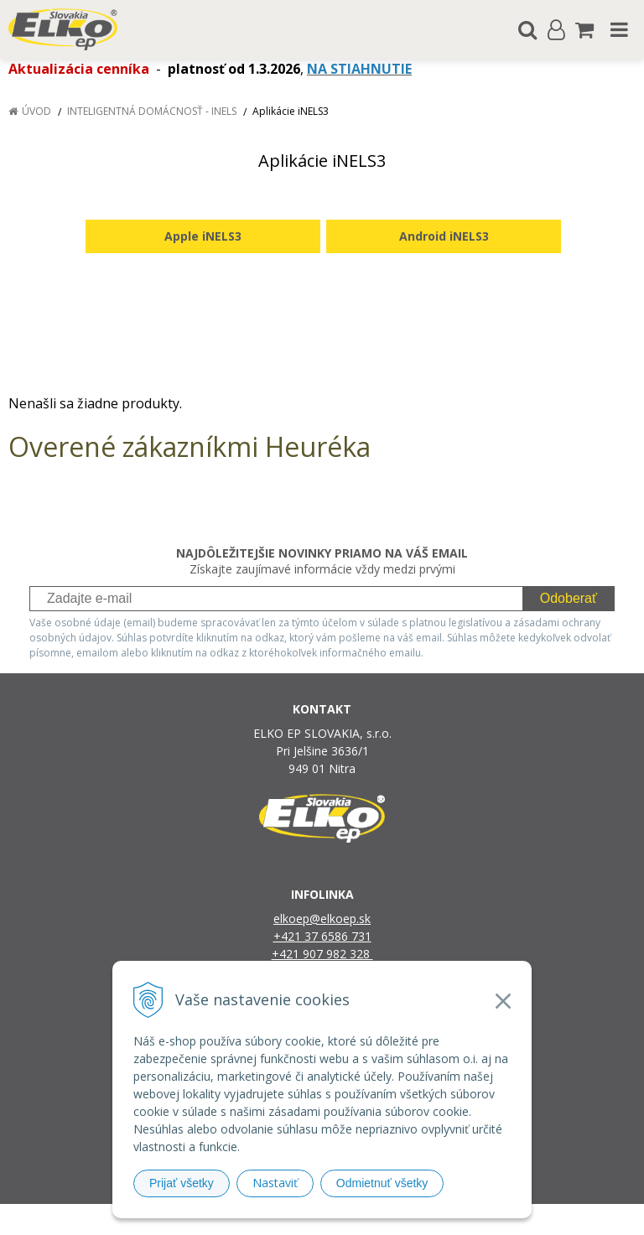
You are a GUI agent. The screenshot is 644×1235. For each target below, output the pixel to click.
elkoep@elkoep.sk (322, 918)
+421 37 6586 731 (322, 936)
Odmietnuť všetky (382, 1183)
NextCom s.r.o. (494, 1219)
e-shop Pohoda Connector (386, 1219)
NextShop (292, 1219)
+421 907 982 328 (322, 954)
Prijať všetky (181, 1183)
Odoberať (568, 598)
